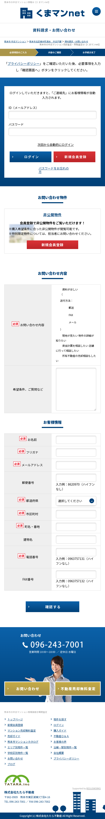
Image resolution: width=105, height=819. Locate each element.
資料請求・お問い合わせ (76, 41)
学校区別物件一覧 (18, 753)
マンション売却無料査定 (22, 730)
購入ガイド (60, 730)
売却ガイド (14, 736)
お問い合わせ (15, 758)
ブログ (11, 764)
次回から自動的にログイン (52, 144)
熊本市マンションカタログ (23, 741)
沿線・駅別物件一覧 (65, 747)
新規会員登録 (15, 725)
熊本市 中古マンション (15, 41)
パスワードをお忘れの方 (54, 170)
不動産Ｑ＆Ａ (61, 736)
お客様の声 (60, 741)
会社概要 (59, 753)
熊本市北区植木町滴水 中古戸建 (45, 41)
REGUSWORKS (93, 788)
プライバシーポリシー (24, 63)
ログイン (59, 725)
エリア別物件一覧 (18, 747)
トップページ (15, 719)
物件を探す (60, 719)
